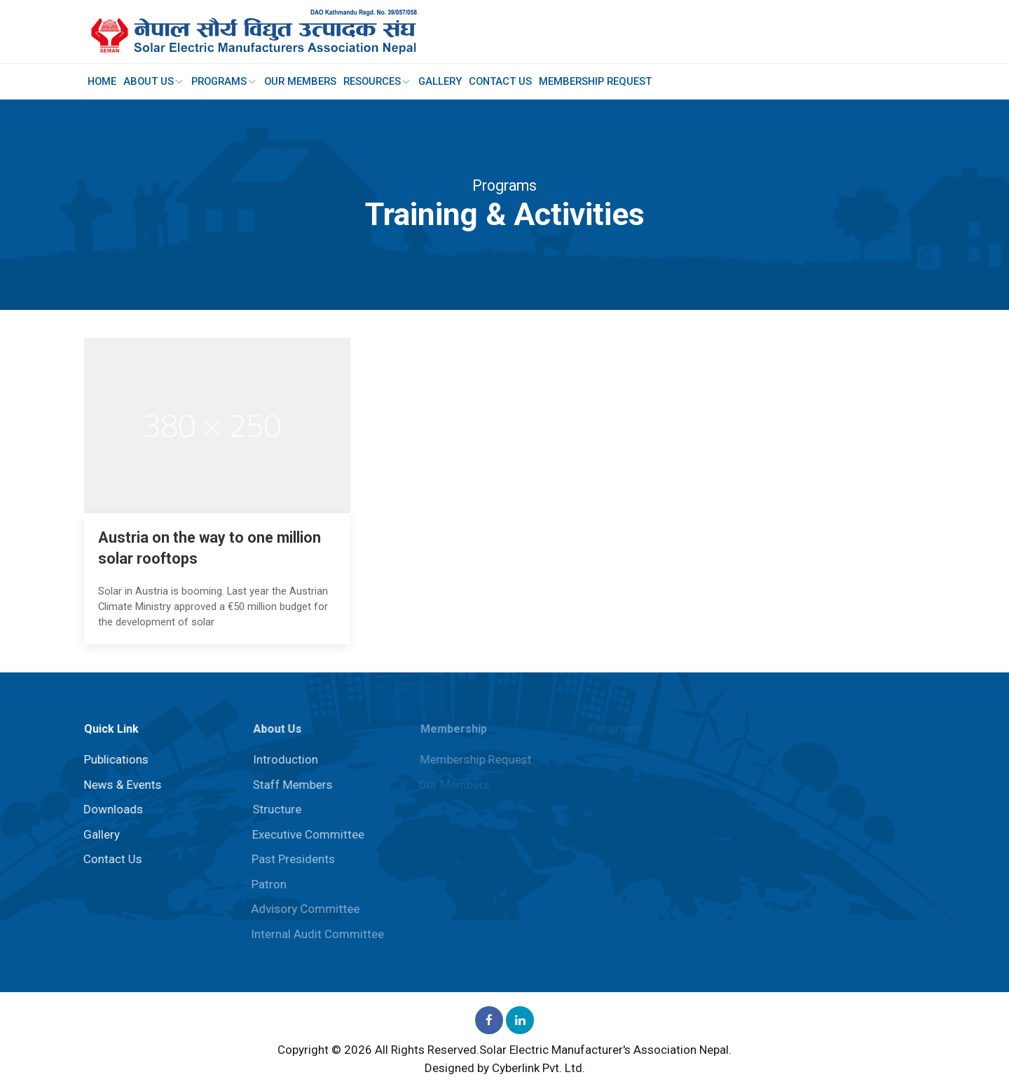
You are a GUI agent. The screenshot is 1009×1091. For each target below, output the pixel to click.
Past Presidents (290, 859)
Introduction (282, 759)
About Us (155, 81)
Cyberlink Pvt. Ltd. (538, 1068)
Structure (273, 809)
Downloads (111, 809)
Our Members (305, 81)
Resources (384, 81)
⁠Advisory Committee (302, 909)
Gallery (448, 81)
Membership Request (606, 81)
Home (102, 81)
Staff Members (290, 785)
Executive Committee (305, 834)
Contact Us (510, 81)
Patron (265, 884)
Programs (228, 81)
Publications (114, 759)
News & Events (121, 785)
